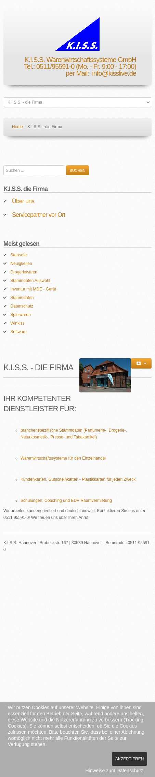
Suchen (77, 170)
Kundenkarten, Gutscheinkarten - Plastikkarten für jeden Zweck (78, 479)
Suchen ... (3, 165)
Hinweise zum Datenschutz (114, 770)
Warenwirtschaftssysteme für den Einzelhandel (63, 458)
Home (17, 126)
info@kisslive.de (114, 73)
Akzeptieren (129, 759)
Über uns (23, 201)
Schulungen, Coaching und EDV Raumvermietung (66, 500)
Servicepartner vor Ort (38, 214)
